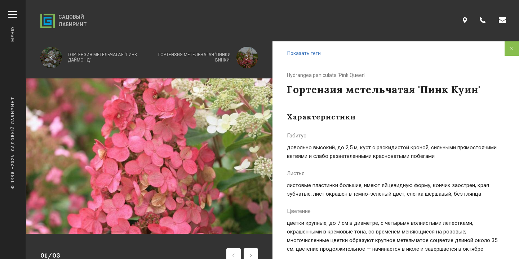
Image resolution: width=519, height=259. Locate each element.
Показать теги (304, 53)
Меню (12, 26)
